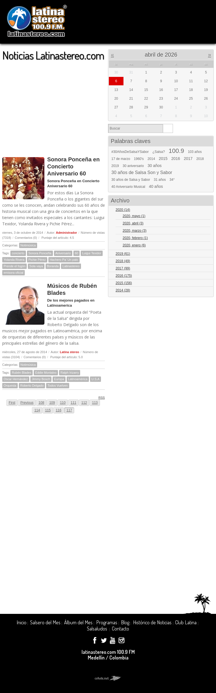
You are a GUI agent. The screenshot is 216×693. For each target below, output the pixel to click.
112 (84, 403)
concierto (18, 253)
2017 (188, 158)
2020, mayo (134, 216)
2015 (163, 158)
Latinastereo (71, 266)
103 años (195, 151)
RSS (99, 397)
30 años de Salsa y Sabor (130, 179)
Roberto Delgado (32, 385)
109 (52, 403)
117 (69, 410)
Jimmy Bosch (41, 379)
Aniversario (63, 253)
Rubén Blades (21, 372)
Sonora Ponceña (39, 253)
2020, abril (133, 223)
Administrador (66, 232)
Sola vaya (36, 266)
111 (73, 403)
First (12, 403)
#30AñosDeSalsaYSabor (130, 151)
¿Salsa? (158, 151)
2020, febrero (135, 238)
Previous (26, 403)
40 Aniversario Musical (128, 186)
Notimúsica (28, 245)
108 (41, 403)
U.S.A (95, 379)
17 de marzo (120, 159)
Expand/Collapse (207, 210)
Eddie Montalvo (46, 372)
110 (63, 403)
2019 (115, 166)
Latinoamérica (77, 379)
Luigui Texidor (91, 253)
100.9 (176, 151)
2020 (123, 210)
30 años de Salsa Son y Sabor (141, 172)
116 (58, 410)
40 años (156, 186)
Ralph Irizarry (69, 372)
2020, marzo (135, 231)
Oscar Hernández (16, 379)
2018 (200, 159)
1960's (139, 159)
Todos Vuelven (58, 385)
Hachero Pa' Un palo (64, 259)
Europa (59, 379)
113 (95, 403)
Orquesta (10, 385)
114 (37, 410)
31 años (160, 179)
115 (48, 410)
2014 (151, 159)
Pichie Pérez (37, 259)
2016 (175, 158)
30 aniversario (133, 166)
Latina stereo (69, 352)
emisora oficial (13, 272)
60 (76, 253)
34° (172, 179)
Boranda (53, 266)
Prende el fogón (15, 266)
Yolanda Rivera (14, 259)
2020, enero (134, 245)
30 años (155, 165)
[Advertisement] (53, 105)
